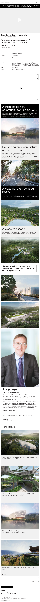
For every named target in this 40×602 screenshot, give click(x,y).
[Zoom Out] (37, 77)
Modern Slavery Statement (22, 598)
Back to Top (35, 581)
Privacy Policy (15, 598)
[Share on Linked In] (5, 45)
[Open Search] (33, 2)
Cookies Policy (18, 6)
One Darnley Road (7, 600)
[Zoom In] (37, 75)
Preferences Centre (3, 598)
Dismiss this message (27, 6)
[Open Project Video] (20, 20)
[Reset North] (37, 79)
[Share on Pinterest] (14, 45)
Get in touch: (9, 420)
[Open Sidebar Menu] (38, 2)
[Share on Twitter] (9, 45)
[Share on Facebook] (7, 45)
